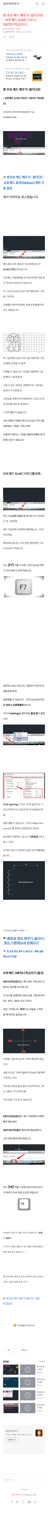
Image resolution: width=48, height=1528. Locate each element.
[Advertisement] (24, 72)
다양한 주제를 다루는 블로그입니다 (18, 1449)
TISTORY (24, 1505)
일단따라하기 (11, 3)
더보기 (42, 1376)
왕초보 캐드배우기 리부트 (12, 28)
